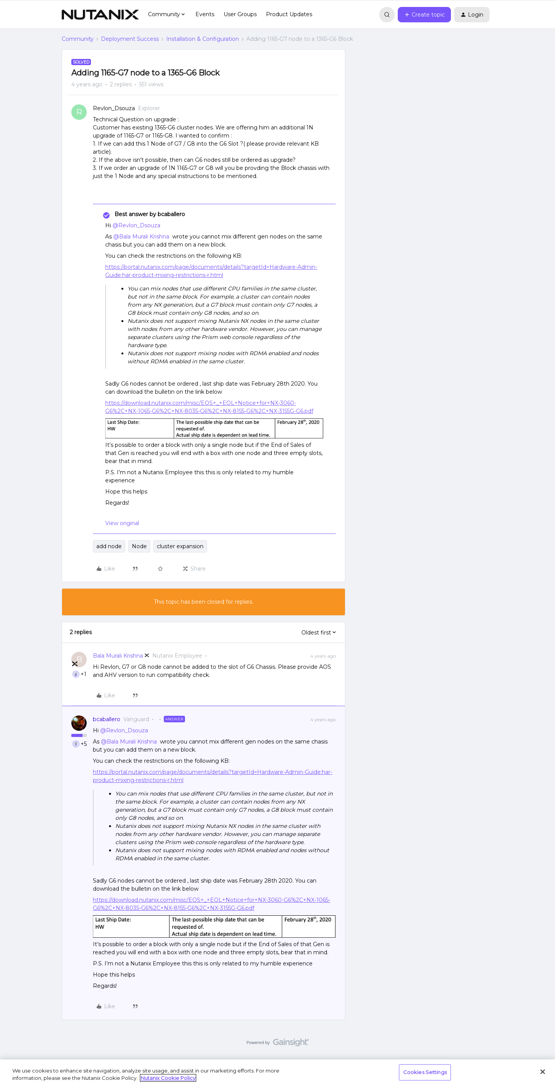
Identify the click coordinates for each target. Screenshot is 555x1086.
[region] (277, 1072)
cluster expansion (180, 546)
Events (204, 14)
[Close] (542, 1071)
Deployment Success (130, 38)
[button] (424, 14)
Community (78, 38)
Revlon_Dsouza (114, 108)
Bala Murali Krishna (118, 655)
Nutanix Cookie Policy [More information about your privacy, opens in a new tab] (168, 1078)
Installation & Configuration (202, 38)
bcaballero (106, 719)
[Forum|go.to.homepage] (100, 14)
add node (109, 546)
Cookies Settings (425, 1072)
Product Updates (289, 14)
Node (139, 546)
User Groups (240, 14)
